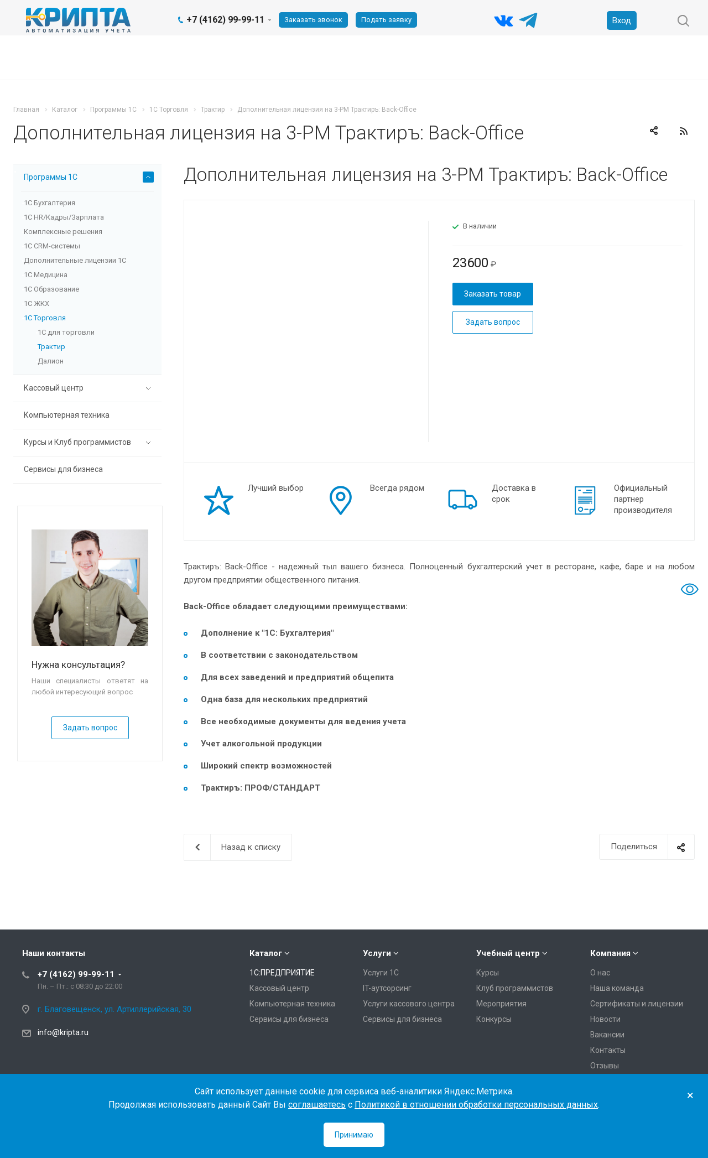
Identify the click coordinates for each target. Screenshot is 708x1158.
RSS (684, 131)
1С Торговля (45, 318)
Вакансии (607, 1034)
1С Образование (51, 289)
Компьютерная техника (67, 415)
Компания (610, 953)
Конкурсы (494, 1019)
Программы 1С (89, 177)
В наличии (480, 226)
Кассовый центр (89, 388)
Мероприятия (501, 1003)
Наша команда (617, 988)
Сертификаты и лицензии (636, 1003)
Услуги (377, 953)
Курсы (487, 972)
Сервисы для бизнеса (63, 469)
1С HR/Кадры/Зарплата (64, 217)
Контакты (608, 1050)
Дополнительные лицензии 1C (75, 260)
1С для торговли (66, 332)
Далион (51, 361)
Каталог (265, 953)
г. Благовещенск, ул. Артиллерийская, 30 (114, 1009)
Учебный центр (508, 953)
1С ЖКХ (36, 303)
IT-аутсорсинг (387, 988)
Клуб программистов (514, 988)
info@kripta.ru (63, 1032)
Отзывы (604, 1065)
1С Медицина (45, 275)
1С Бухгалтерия (49, 203)
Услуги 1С (381, 972)
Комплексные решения (63, 231)
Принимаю (354, 1134)
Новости (605, 1019)
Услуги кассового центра (409, 1003)
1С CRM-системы (52, 246)
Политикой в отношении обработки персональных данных (476, 1104)
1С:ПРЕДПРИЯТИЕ (282, 972)
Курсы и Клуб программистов (89, 442)
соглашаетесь (317, 1104)
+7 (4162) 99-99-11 (225, 19)
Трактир (51, 346)
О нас (600, 972)
